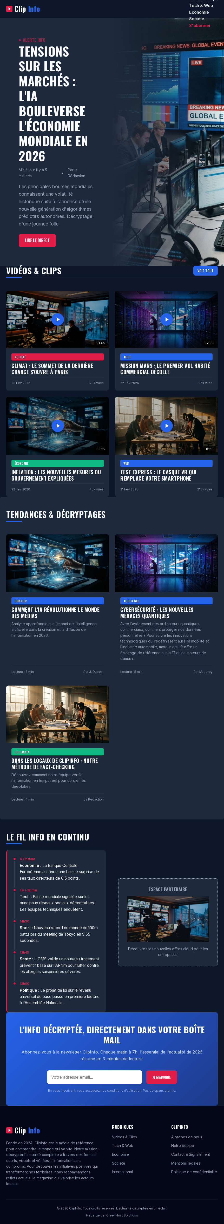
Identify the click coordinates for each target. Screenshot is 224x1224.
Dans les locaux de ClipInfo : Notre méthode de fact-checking (54, 764)
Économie (199, 12)
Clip (23, 9)
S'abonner (200, 25)
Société (196, 18)
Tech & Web (201, 5)
